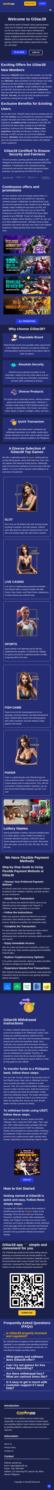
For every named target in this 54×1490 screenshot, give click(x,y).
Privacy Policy (10, 1447)
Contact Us (8, 1451)
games (31, 457)
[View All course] (49, 1486)
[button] (50, 10)
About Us (8, 1444)
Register (28, 1211)
